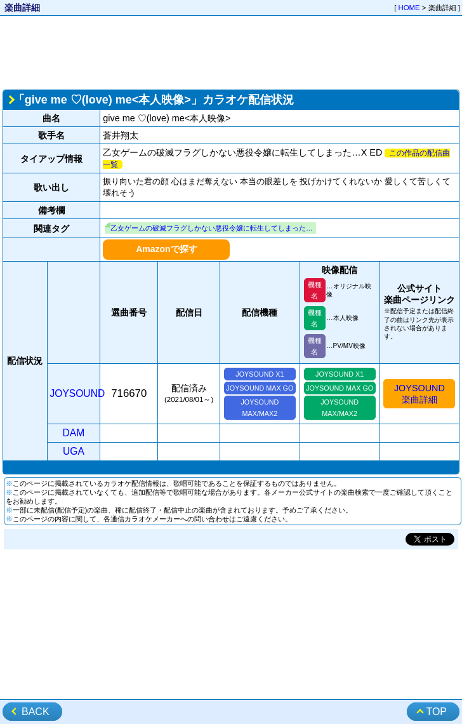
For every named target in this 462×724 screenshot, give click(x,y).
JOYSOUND (77, 393)
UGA (73, 451)
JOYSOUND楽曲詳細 (419, 394)
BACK (36, 711)
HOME (409, 7)
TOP (436, 711)
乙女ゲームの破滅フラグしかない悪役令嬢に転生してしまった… (211, 228)
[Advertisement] (231, 51)
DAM (74, 432)
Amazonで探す (166, 249)
